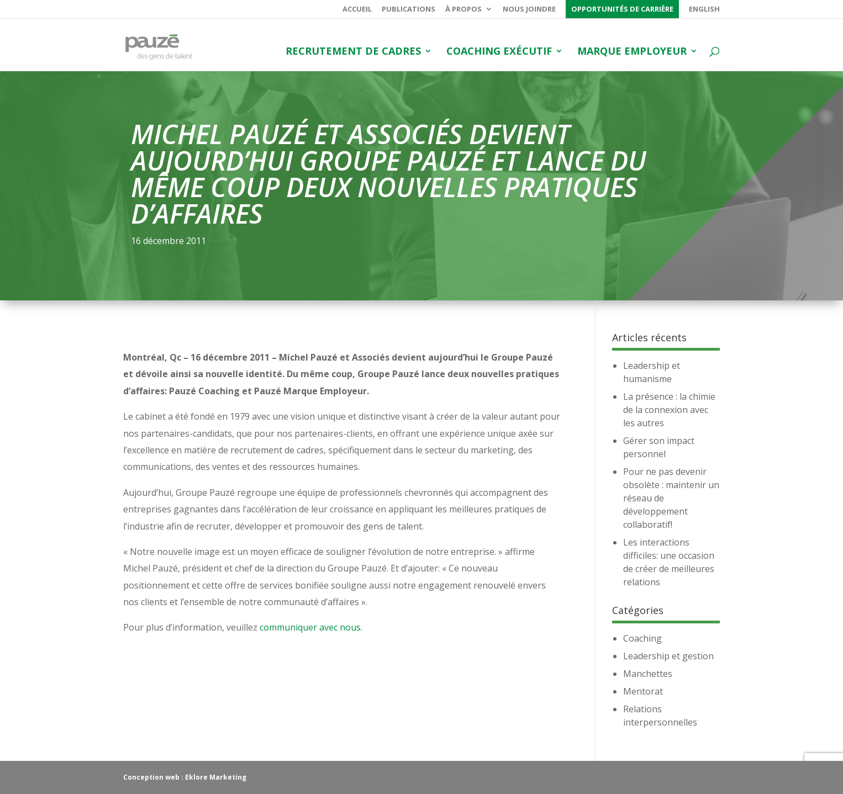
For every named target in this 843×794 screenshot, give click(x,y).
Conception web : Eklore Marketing (184, 777)
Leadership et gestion (668, 656)
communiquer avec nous (310, 627)
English (704, 10)
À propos (463, 10)
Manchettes (647, 674)
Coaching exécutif (499, 52)
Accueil (357, 10)
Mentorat (643, 691)
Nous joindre (529, 10)
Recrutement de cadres (353, 52)
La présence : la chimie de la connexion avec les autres (669, 409)
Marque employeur (632, 52)
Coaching (642, 638)
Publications (408, 10)
